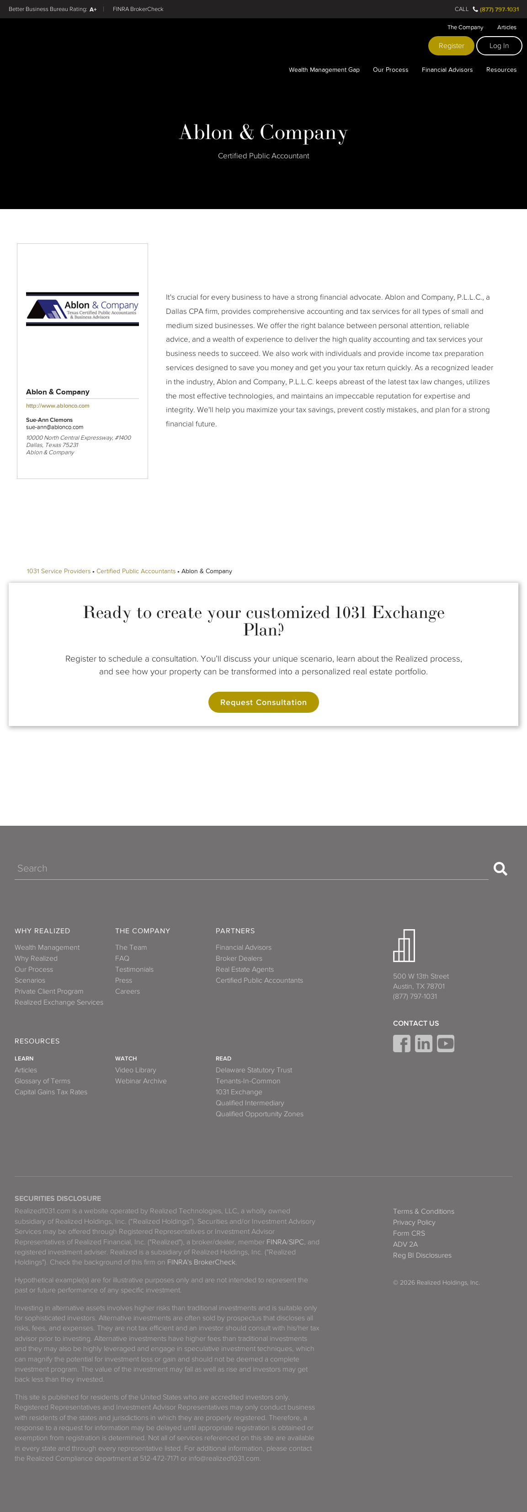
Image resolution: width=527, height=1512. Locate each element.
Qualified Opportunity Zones (259, 1114)
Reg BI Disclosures (422, 1255)
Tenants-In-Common (248, 1081)
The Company (465, 27)
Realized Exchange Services (59, 1002)
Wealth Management (47, 947)
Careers (127, 991)
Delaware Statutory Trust (254, 1070)
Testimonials (134, 969)
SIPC (296, 1242)
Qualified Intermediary (250, 1103)
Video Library (135, 1070)
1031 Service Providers (59, 571)
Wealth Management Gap (324, 69)
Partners (235, 931)
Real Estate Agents (245, 969)
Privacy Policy (414, 1222)
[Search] (252, 869)
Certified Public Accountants (136, 571)
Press (123, 980)
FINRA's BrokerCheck (201, 1262)
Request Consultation (263, 702)
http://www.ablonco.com (58, 405)
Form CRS (409, 1233)
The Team (131, 947)
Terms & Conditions (423, 1211)
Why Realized (42, 931)
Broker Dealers (239, 958)
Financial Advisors (447, 69)
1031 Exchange (239, 1092)
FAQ (122, 958)
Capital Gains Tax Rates (51, 1092)
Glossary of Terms (42, 1081)
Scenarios (30, 980)
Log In (499, 46)
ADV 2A (405, 1244)
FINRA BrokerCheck (138, 9)
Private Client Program (49, 991)
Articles (506, 27)
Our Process (391, 69)
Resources (501, 69)
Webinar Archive (141, 1081)
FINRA (276, 1242)
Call (462, 9)
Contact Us (416, 1023)
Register (451, 46)
